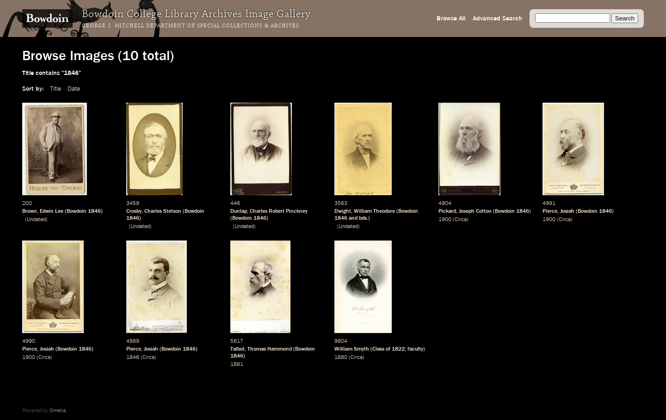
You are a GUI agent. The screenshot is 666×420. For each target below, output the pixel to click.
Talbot (237, 349)
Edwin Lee (51, 211)
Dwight (342, 211)
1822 (398, 349)
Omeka (57, 411)
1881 (236, 364)
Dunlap (238, 211)
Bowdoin (76, 211)
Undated (36, 219)
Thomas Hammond (269, 349)
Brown (29, 211)
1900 (444, 219)
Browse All (451, 18)
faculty (415, 349)
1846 (94, 211)
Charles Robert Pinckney (279, 211)
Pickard (447, 211)
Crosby (134, 211)
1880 (340, 357)
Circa (461, 219)
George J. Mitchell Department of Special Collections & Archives (190, 26)
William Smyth (351, 349)
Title (55, 89)
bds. (363, 218)
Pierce (550, 211)
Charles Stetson (162, 211)
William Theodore (374, 211)
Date (74, 89)
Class (378, 349)
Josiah (567, 211)
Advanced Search (497, 18)
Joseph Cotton (475, 211)
